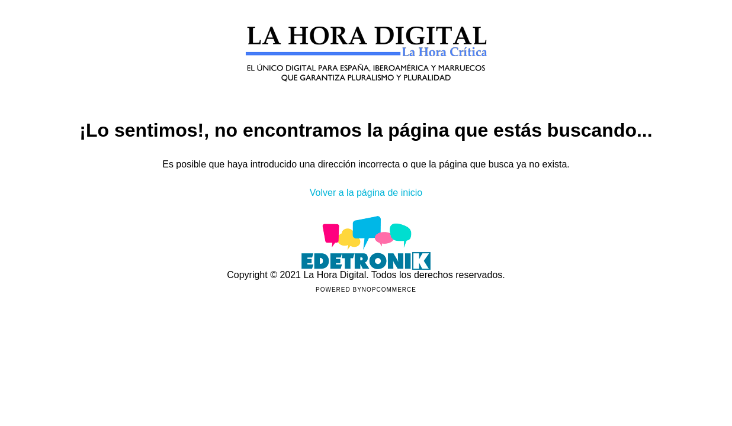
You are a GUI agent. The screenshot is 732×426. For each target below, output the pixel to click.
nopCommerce (389, 289)
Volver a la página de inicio (366, 193)
